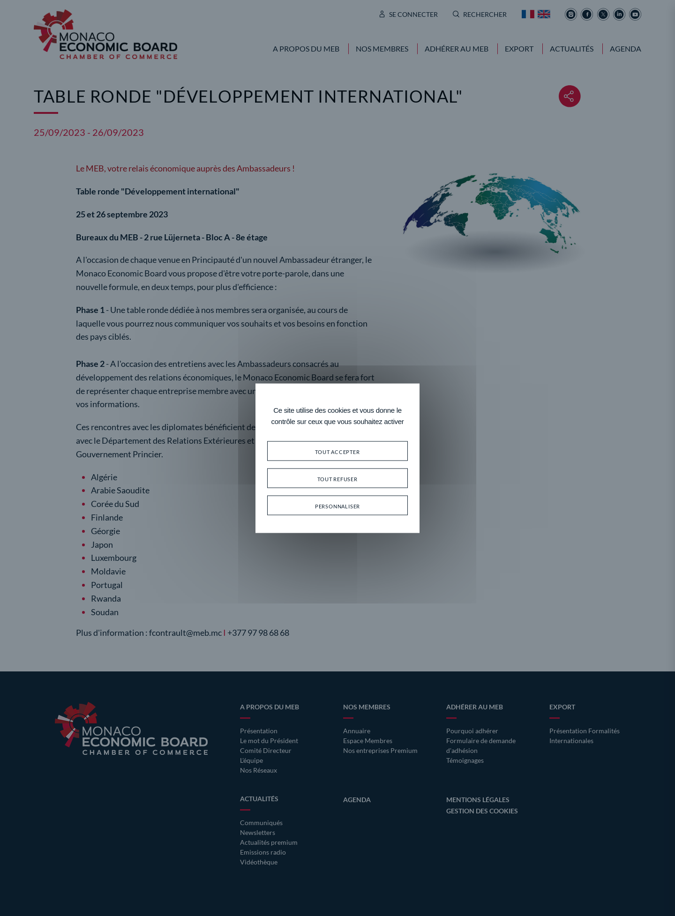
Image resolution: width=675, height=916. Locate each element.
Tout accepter (337, 450)
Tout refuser (337, 477)
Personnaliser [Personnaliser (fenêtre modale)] (337, 504)
